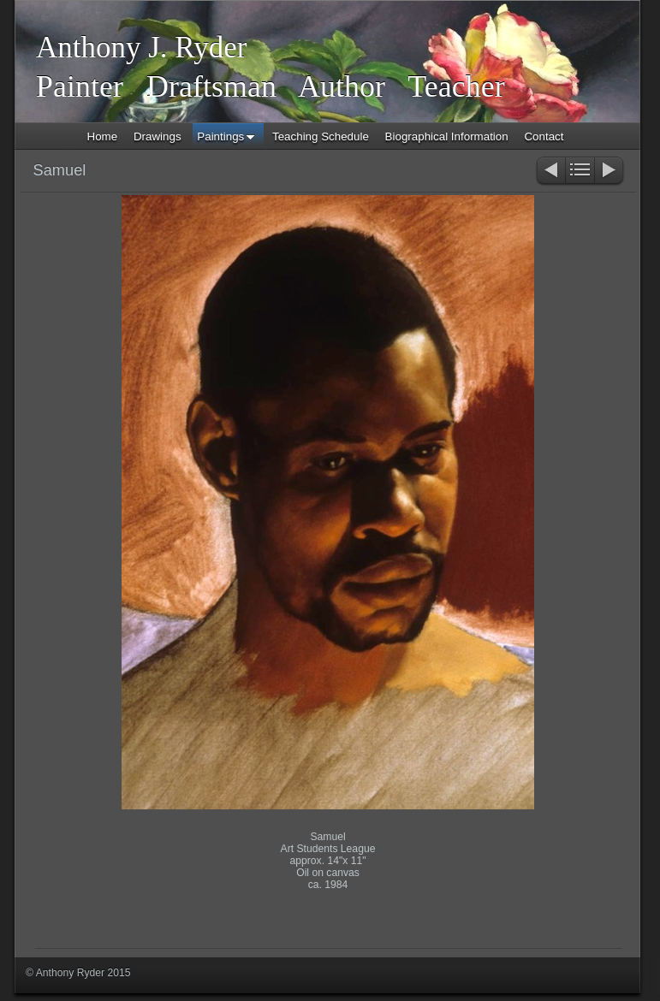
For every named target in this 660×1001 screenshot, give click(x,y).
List (580, 172)
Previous (550, 172)
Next (610, 172)
